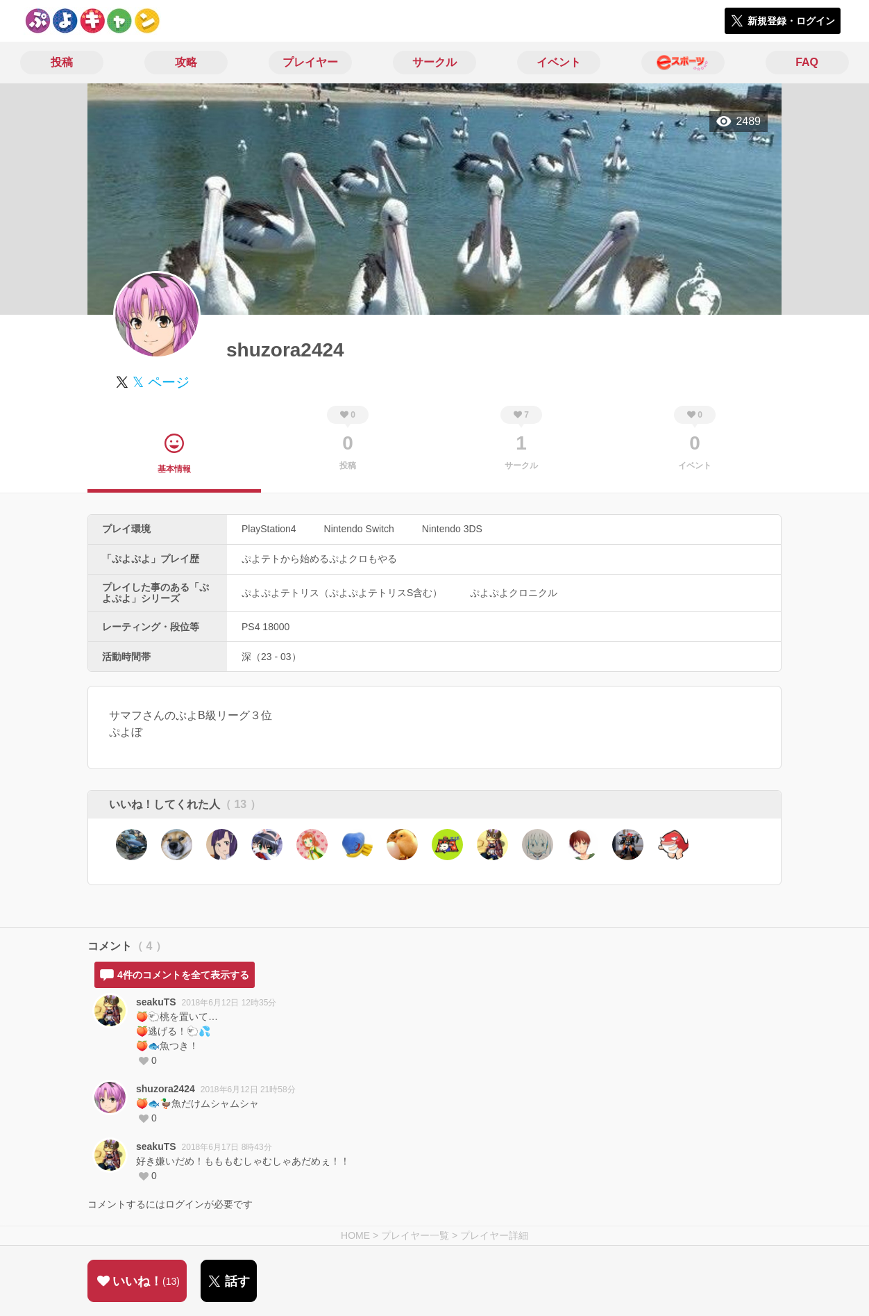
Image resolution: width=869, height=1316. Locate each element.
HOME (355, 1235)
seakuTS (156, 1001)
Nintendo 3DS (452, 528)
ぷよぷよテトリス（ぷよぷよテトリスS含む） (342, 592)
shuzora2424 (165, 1088)
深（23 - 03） (271, 656)
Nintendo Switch (359, 528)
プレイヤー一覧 (415, 1235)
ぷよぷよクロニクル (513, 592)
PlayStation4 (269, 528)
